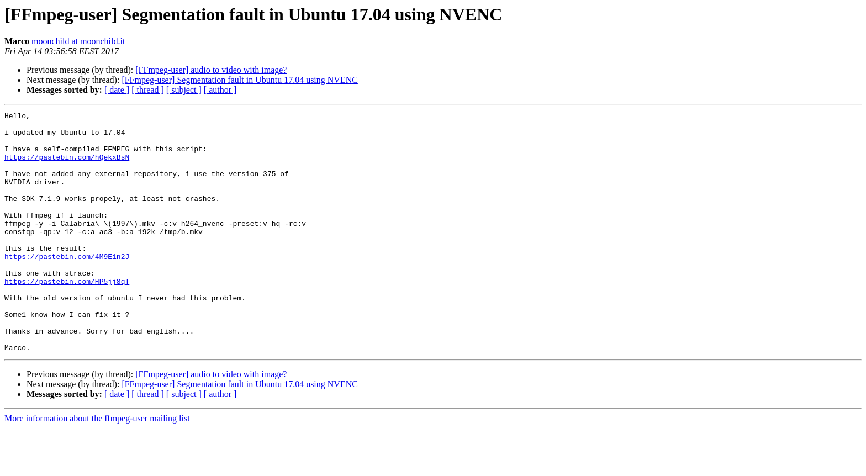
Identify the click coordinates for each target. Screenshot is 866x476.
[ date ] (116, 89)
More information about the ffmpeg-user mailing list (97, 466)
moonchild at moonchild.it (78, 41)
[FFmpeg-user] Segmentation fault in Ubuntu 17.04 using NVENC (240, 79)
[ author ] (220, 89)
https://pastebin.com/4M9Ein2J (66, 286)
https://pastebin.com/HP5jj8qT (66, 316)
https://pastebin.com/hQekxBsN (66, 167)
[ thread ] (147, 89)
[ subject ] (184, 89)
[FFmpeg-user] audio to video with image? (211, 70)
